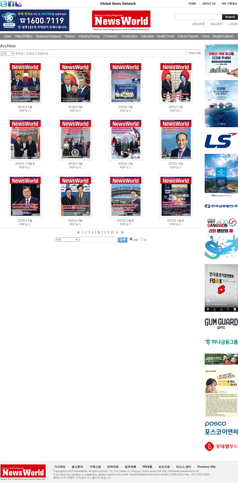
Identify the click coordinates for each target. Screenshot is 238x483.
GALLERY (216, 24)
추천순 (19, 53)
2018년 (72, 107)
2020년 (123, 107)
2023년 (173, 107)
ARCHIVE (198, 24)
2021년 (22, 107)
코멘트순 (43, 53)
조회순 (30, 53)
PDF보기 (25, 110)
